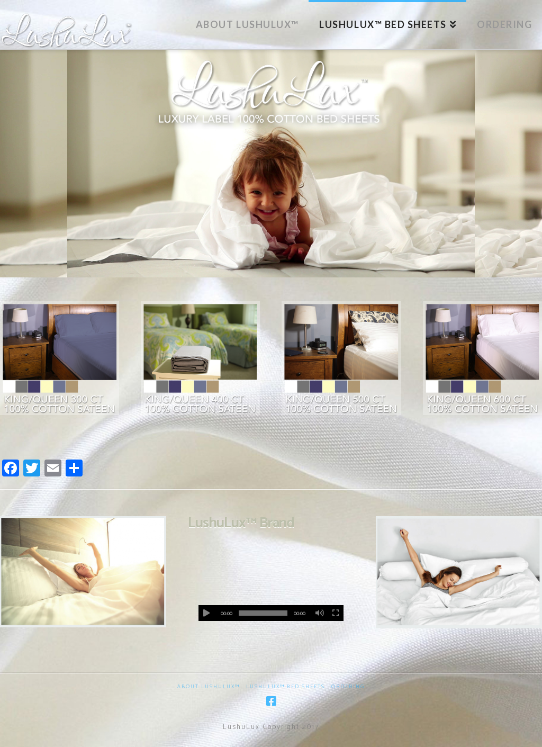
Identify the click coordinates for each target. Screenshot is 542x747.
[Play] (206, 613)
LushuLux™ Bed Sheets (285, 686)
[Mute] (320, 613)
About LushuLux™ (208, 686)
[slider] (263, 613)
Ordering (348, 686)
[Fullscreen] (336, 613)
